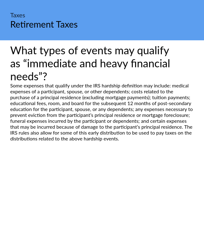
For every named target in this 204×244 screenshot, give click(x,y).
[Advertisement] (102, 199)
